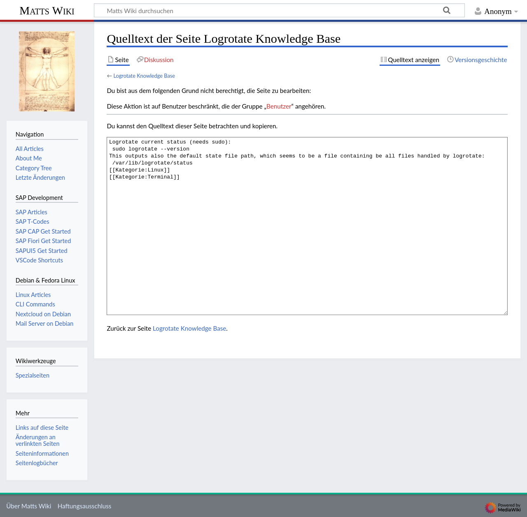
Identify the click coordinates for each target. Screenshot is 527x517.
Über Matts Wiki (28, 506)
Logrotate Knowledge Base (144, 75)
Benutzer (278, 106)
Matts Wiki (47, 10)
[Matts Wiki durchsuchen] (279, 10)
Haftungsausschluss (85, 506)
